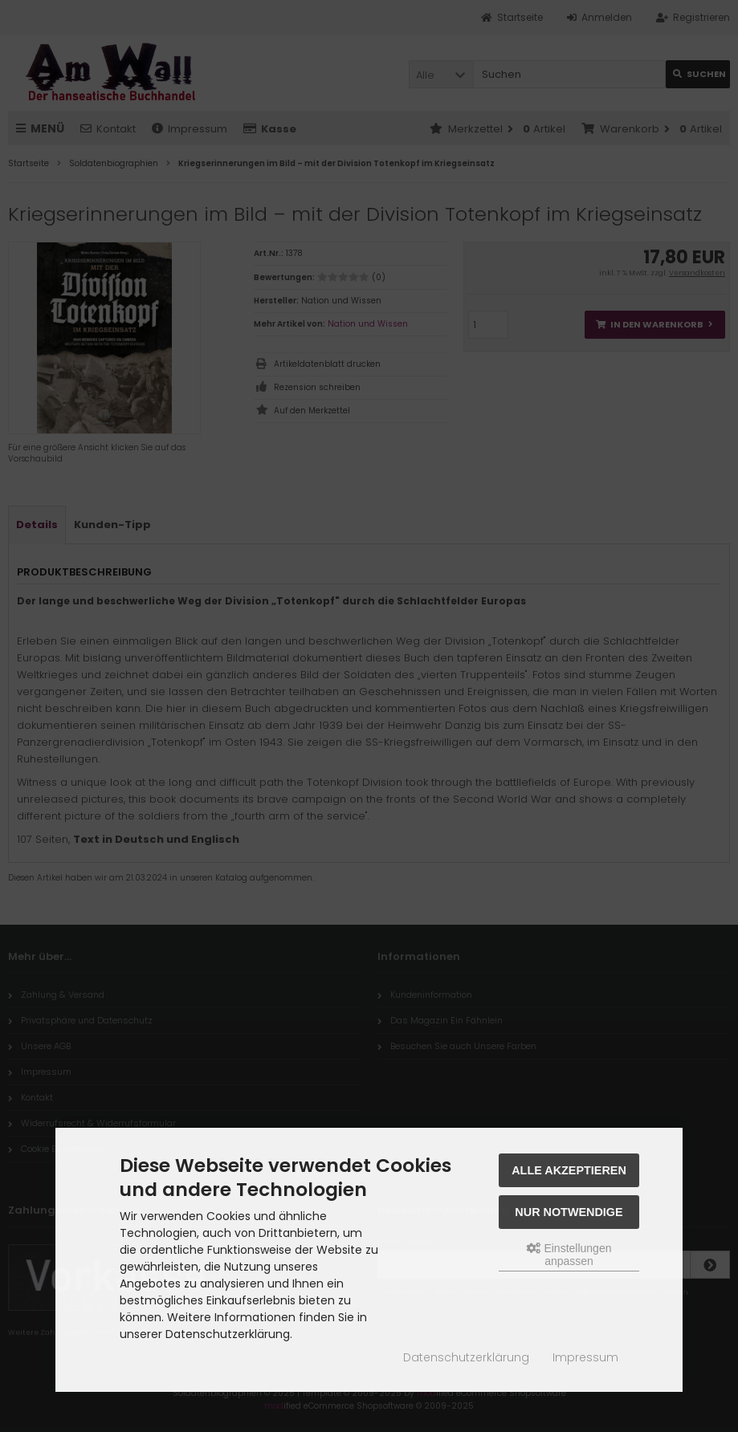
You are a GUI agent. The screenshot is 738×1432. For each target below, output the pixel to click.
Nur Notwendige (568, 1212)
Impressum (585, 1357)
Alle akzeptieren (569, 1170)
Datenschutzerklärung (466, 1357)
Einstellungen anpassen (569, 1254)
